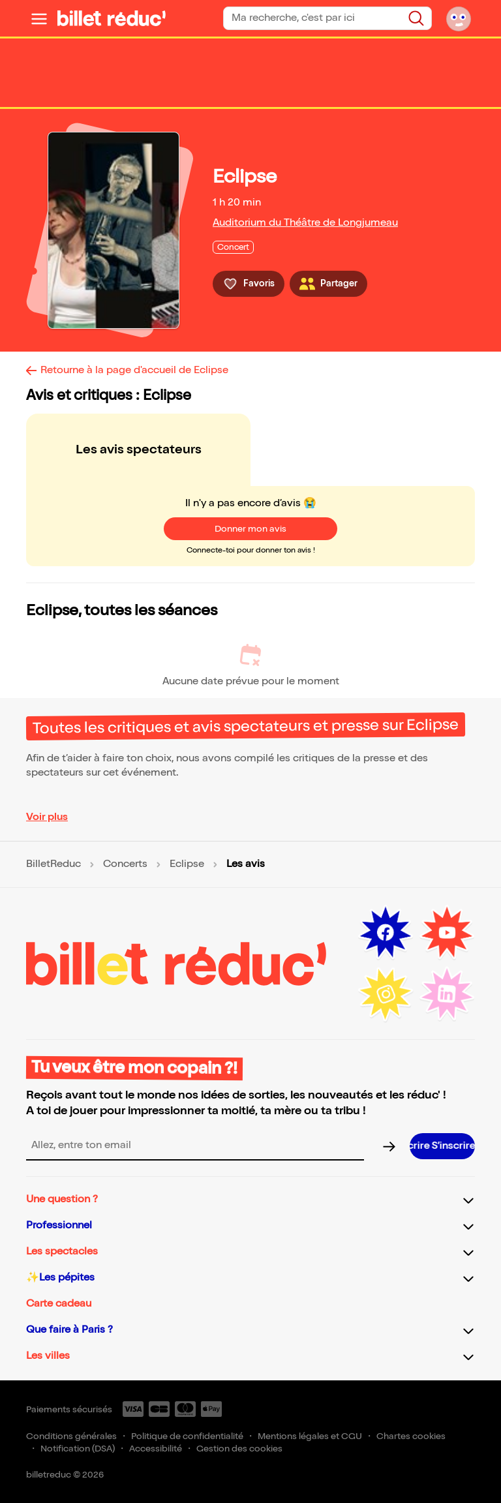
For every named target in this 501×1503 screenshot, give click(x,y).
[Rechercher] (416, 18)
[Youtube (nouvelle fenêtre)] (447, 933)
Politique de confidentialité (187, 1436)
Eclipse (187, 864)
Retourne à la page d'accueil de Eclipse (134, 370)
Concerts (125, 864)
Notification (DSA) (77, 1448)
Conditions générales (71, 1436)
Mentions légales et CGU (310, 1436)
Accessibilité (155, 1448)
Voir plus (47, 817)
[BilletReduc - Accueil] (111, 18)
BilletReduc (53, 864)
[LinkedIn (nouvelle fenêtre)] (447, 994)
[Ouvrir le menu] (39, 18)
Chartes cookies (411, 1436)
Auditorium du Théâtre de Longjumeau (305, 223)
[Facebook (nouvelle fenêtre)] (385, 933)
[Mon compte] (458, 18)
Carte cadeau (58, 1304)
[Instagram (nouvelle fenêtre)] (385, 994)
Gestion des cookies (239, 1448)
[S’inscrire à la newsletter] (442, 1146)
